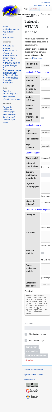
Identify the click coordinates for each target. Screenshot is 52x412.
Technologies (11, 75)
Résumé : (29, 336)
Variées (9, 83)
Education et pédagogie (10, 51)
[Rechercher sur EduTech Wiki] (45, 14)
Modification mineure (38, 346)
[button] (29, 372)
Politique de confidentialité (33, 382)
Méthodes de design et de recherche (10, 58)
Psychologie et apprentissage (11, 64)
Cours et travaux (8, 47)
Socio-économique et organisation (12, 71)
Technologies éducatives (10, 79)
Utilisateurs (37, 58)
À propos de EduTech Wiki (33, 387)
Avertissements (29, 392)
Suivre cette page (36, 353)
